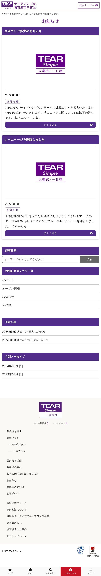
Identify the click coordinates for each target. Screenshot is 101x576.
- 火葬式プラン (17, 444)
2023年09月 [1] (12, 374)
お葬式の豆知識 (15, 487)
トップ (10, 571)
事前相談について (17, 509)
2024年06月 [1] (12, 366)
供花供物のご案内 (17, 529)
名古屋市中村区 (16, 14)
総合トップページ (17, 536)
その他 (6, 305)
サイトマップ (59, 423)
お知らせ (28, 14)
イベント (8, 280)
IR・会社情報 (40, 423)
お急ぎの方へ (14, 467)
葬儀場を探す (14, 431)
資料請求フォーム (17, 503)
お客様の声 (13, 493)
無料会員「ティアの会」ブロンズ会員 (28, 516)
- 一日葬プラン (17, 451)
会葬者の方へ (14, 523)
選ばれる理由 (14, 460)
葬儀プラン (13, 438)
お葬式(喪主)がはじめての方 (23, 473)
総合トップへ (89, 5)
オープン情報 (11, 288)
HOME (5, 14)
